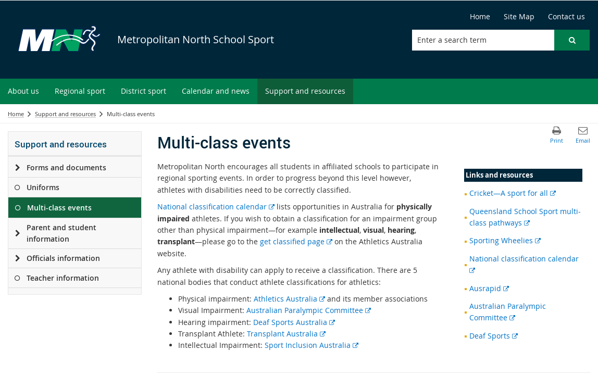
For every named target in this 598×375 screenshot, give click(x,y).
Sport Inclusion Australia (311, 345)
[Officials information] (17, 258)
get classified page (296, 241)
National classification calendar (216, 206)
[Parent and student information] (17, 233)
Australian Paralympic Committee (308, 310)
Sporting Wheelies (505, 240)
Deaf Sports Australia (294, 322)
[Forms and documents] (17, 167)
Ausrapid (489, 288)
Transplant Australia (286, 334)
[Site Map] (519, 16)
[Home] (480, 16)
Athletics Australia (289, 299)
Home (16, 114)
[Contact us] (566, 16)
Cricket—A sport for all (512, 193)
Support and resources (65, 114)
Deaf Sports (493, 336)
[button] (572, 40)
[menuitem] (23, 91)
